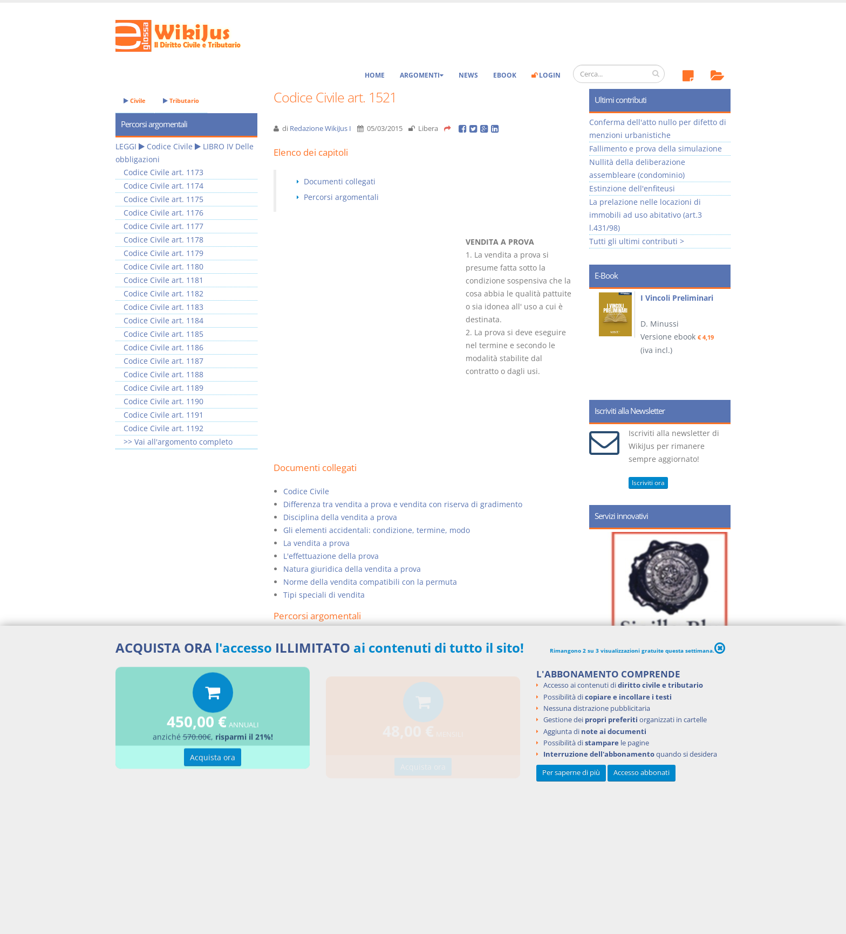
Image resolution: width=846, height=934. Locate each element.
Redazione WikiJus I (320, 128)
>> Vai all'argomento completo (178, 442)
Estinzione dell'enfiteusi (632, 188)
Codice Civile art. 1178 (163, 239)
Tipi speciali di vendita (324, 595)
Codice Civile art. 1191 (163, 415)
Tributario (181, 100)
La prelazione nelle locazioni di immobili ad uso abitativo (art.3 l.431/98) (645, 215)
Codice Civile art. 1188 (163, 374)
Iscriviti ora (648, 482)
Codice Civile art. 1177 (163, 226)
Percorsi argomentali (341, 197)
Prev (601, 341)
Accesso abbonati (641, 772)
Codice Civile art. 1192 (163, 428)
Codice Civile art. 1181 (163, 280)
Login (546, 75)
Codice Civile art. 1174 (163, 186)
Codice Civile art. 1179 (163, 253)
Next (718, 341)
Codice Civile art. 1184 (163, 320)
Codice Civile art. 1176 (163, 212)
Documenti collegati (340, 181)
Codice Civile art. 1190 (163, 401)
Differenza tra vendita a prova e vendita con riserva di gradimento (402, 504)
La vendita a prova (316, 543)
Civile (135, 100)
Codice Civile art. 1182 (163, 293)
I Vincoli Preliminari (676, 298)
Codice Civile (306, 491)
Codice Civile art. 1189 (163, 388)
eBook (504, 75)
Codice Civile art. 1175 (163, 199)
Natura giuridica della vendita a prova (352, 569)
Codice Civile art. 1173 (163, 172)
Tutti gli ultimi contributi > (636, 241)
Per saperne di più (571, 772)
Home (375, 75)
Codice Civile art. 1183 (163, 307)
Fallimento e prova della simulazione (655, 148)
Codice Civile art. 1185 (163, 334)
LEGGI (126, 146)
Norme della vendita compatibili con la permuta (370, 582)
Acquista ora (212, 759)
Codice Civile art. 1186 (163, 347)
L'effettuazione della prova (331, 556)
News (468, 75)
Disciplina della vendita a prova (340, 517)
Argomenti (422, 75)
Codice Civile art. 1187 (163, 361)
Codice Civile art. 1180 (163, 266)
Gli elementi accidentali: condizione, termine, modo (376, 530)
